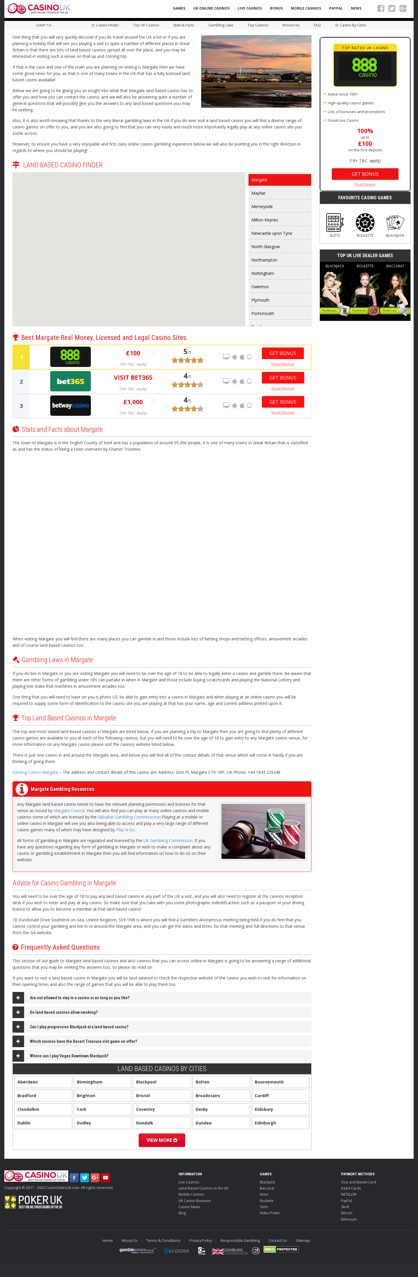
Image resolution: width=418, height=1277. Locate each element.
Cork (82, 1109)
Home (107, 1240)
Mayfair (258, 193)
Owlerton (260, 286)
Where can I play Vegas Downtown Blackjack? (69, 1056)
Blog (182, 1212)
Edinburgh (265, 1123)
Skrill (345, 1206)
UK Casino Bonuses (195, 1200)
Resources (291, 25)
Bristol (143, 1095)
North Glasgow (265, 246)
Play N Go (125, 829)
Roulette (365, 225)
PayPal (336, 8)
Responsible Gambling (240, 1240)
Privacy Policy (200, 1240)
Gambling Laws (220, 25)
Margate (259, 179)
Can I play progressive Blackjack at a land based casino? (79, 1027)
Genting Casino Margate (35, 772)
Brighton (86, 1095)
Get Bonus (282, 353)
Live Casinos (250, 8)
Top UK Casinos (146, 25)
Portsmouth (262, 313)
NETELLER (348, 1194)
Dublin (23, 1123)
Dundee (204, 1123)
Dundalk (144, 1123)
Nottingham (262, 273)
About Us (130, 1240)
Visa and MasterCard (358, 1182)
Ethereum (349, 1219)
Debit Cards (351, 1188)
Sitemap (303, 1240)
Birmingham (89, 1082)
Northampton (264, 260)
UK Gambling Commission (167, 840)
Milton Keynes (264, 220)
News (356, 8)
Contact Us (278, 1240)
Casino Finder (105, 25)
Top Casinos (258, 25)
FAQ (317, 25)
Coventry (145, 1109)
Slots (335, 225)
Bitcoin (346, 1212)
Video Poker (270, 1212)
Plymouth (260, 300)
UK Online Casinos (211, 8)
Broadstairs (208, 1095)
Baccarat (395, 290)
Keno (264, 1194)
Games (179, 8)
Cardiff (262, 1095)
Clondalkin (28, 1109)
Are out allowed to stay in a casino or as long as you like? (79, 997)
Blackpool (146, 1082)
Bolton (202, 1082)
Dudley (84, 1123)
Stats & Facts (183, 25)
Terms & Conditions (163, 1240)
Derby (202, 1109)
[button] (168, 207)
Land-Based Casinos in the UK (203, 1188)
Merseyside (262, 206)
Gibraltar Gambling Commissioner (129, 817)
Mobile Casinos (306, 8)
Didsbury (264, 1109)
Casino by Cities (350, 25)
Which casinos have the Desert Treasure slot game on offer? (83, 1041)
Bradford (26, 1095)
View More (162, 1140)
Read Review (282, 363)
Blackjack (395, 225)
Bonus (276, 8)
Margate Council (69, 810)
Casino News (189, 1206)
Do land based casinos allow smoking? (64, 1012)
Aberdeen (27, 1082)
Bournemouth (269, 1082)
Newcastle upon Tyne (271, 233)
